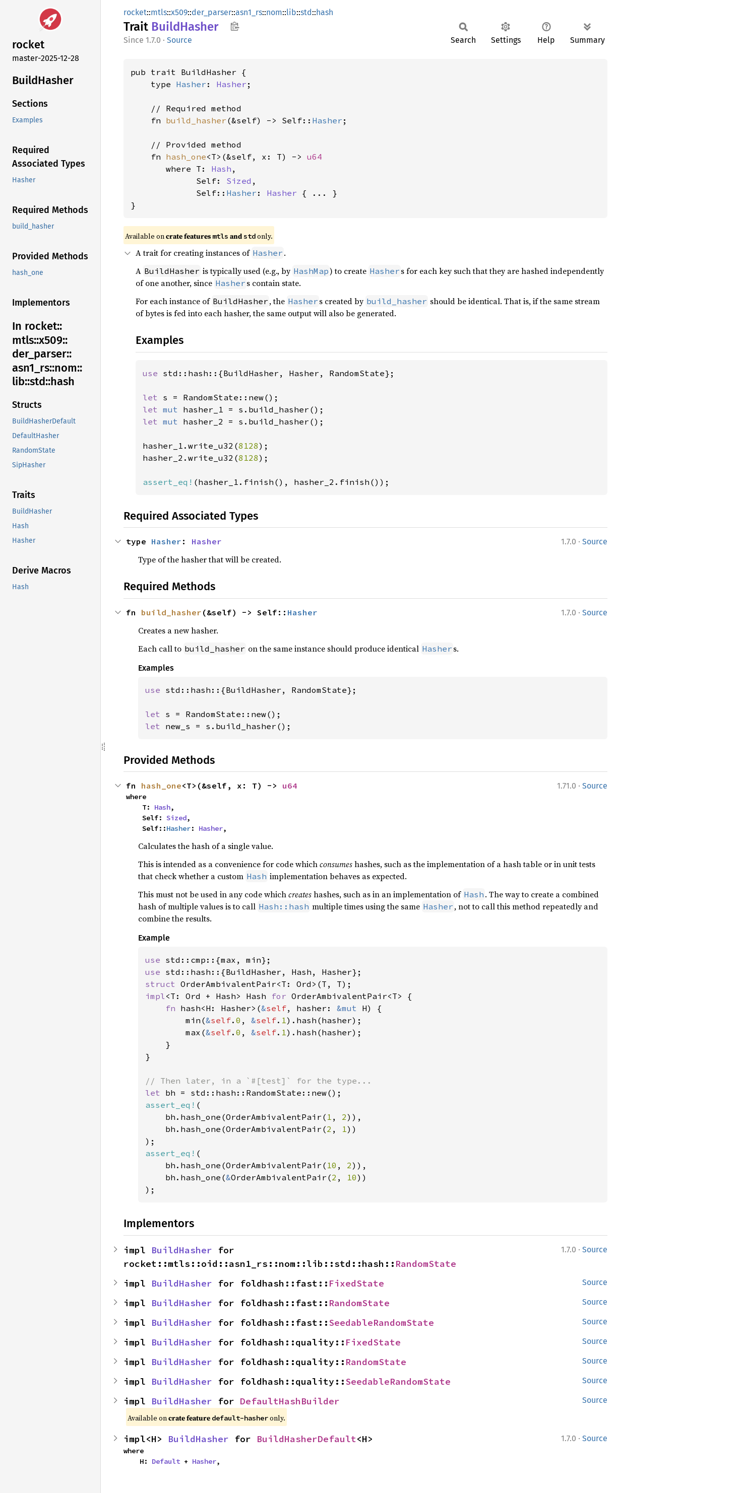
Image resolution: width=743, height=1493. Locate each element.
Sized (239, 181)
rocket (135, 12)
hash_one (186, 157)
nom (274, 12)
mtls (159, 12)
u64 (314, 157)
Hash (221, 169)
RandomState (425, 1263)
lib (291, 12)
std (306, 12)
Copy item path (234, 26)
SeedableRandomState (381, 1322)
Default (166, 1461)
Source (179, 40)
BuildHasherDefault (306, 1439)
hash (324, 12)
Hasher (191, 84)
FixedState (356, 1283)
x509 (179, 12)
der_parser (211, 12)
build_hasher (196, 120)
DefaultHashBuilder (290, 1401)
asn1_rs (248, 12)
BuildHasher (181, 1250)
